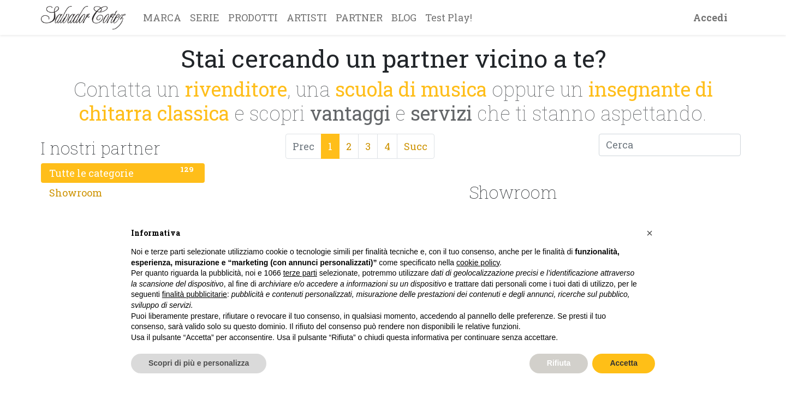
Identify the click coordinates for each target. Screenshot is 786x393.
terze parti (300, 273)
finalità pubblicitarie (194, 294)
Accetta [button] (624, 363)
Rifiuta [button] (559, 363)
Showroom (122, 191)
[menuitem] (162, 17)
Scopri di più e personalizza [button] (198, 363)
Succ (415, 146)
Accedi (710, 17)
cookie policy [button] (477, 262)
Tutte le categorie (122, 172)
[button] (649, 233)
